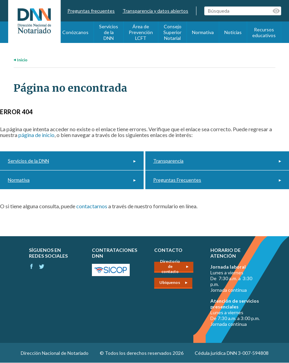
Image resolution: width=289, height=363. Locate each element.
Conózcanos (75, 32)
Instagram (41, 266)
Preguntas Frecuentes (177, 180)
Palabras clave (276, 11)
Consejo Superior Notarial (172, 32)
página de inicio (36, 135)
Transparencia (168, 161)
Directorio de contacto (170, 267)
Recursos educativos (264, 32)
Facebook (31, 266)
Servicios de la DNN (108, 32)
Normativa (203, 32)
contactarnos (91, 206)
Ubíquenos (169, 282)
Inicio (22, 59)
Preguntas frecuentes (91, 11)
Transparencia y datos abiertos (155, 11)
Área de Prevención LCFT (141, 32)
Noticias (233, 32)
